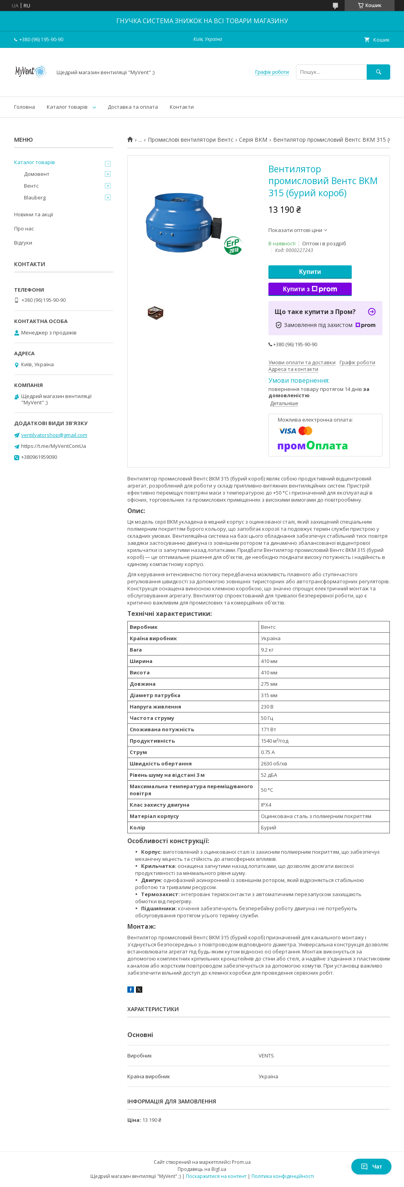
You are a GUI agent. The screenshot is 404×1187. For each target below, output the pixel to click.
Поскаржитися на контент (216, 1176)
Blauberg (35, 197)
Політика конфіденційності (283, 1176)
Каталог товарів (67, 106)
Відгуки (23, 242)
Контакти (182, 106)
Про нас (24, 228)
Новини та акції (33, 214)
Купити (310, 271)
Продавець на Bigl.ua (202, 1169)
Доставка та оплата (133, 106)
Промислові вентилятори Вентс (190, 140)
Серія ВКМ (253, 140)
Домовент (37, 173)
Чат (371, 1166)
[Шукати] (378, 72)
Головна (24, 106)
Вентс (31, 185)
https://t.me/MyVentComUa (53, 446)
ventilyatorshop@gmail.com (54, 435)
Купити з (310, 289)
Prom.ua (241, 1162)
